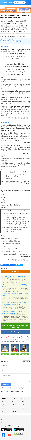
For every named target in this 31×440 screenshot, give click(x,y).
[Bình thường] (21, 118)
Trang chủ (3, 398)
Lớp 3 (12, 408)
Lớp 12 (13, 398)
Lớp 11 (23, 398)
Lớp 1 (2, 411)
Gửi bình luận (5, 384)
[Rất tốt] (27, 118)
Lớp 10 (3, 401)
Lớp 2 (22, 408)
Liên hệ (3, 420)
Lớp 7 (2, 405)
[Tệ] (19, 118)
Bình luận (11, 264)
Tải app (13, 411)
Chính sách (4, 423)
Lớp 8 (22, 401)
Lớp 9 (12, 401)
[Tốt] (24, 118)
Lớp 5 (22, 405)
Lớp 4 (2, 408)
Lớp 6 (12, 405)
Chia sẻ (3, 264)
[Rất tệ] (16, 118)
